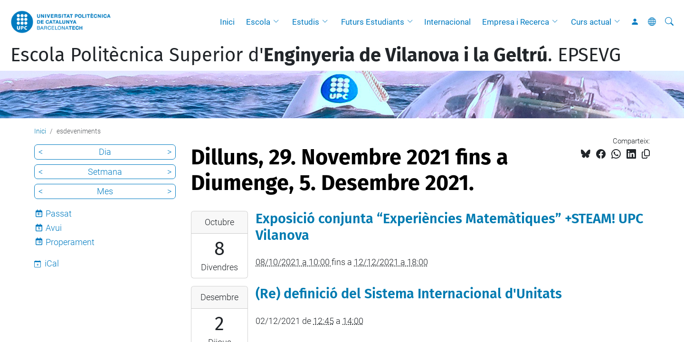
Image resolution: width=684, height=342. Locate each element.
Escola (258, 22)
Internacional (447, 22)
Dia (105, 152)
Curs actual (591, 22)
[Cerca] (669, 22)
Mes (105, 191)
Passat (59, 213)
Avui (54, 228)
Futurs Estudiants (372, 22)
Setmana (105, 172)
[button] (278, 21)
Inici (227, 22)
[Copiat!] (646, 154)
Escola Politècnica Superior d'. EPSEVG (315, 55)
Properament (70, 242)
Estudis (305, 22)
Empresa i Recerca (515, 22)
